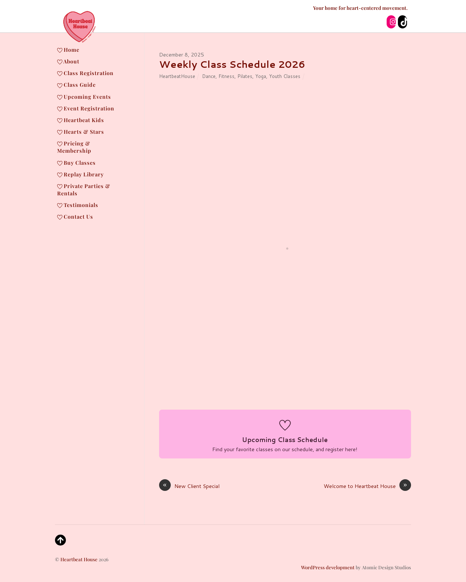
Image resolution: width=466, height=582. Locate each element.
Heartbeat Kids (80, 120)
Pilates (244, 76)
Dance (209, 76)
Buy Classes (76, 162)
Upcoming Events (84, 96)
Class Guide (76, 84)
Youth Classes (284, 76)
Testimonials (77, 204)
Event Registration (85, 108)
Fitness (226, 76)
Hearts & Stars (80, 131)
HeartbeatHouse (177, 76)
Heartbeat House (79, 559)
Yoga (260, 76)
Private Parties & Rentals (83, 189)
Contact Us (75, 216)
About (68, 61)
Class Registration (85, 73)
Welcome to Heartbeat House (367, 486)
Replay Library (80, 174)
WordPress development (328, 567)
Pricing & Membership (74, 147)
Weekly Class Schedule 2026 (232, 64)
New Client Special (189, 486)
